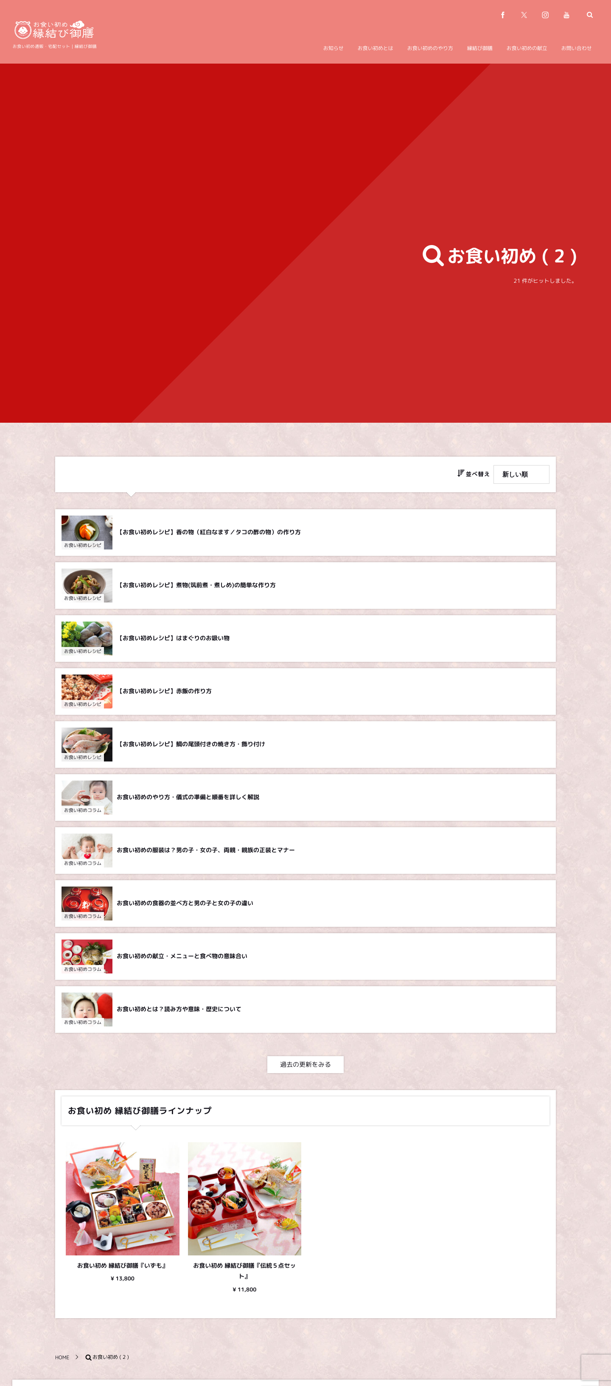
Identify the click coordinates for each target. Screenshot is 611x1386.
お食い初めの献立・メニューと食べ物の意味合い (182, 958)
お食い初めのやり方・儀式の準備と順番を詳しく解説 (188, 799)
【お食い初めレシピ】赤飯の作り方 (164, 693)
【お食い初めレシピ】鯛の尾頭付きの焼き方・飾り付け (191, 746)
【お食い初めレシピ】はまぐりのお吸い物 (173, 640)
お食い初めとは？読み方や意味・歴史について (179, 1011)
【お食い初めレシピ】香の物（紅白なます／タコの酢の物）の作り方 (209, 532)
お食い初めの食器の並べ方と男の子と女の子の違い (185, 905)
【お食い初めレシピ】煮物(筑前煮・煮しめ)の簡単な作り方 (196, 587)
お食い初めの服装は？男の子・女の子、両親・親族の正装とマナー (206, 852)
